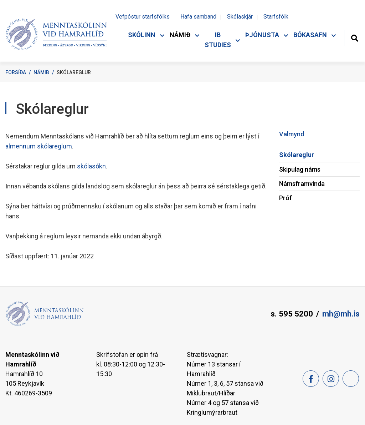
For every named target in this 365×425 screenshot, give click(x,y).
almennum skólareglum (38, 146)
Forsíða (15, 72)
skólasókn (91, 166)
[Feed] (351, 378)
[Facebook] (311, 378)
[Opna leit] (354, 37)
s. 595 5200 (292, 313)
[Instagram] (331, 378)
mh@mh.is (341, 313)
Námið (41, 72)
